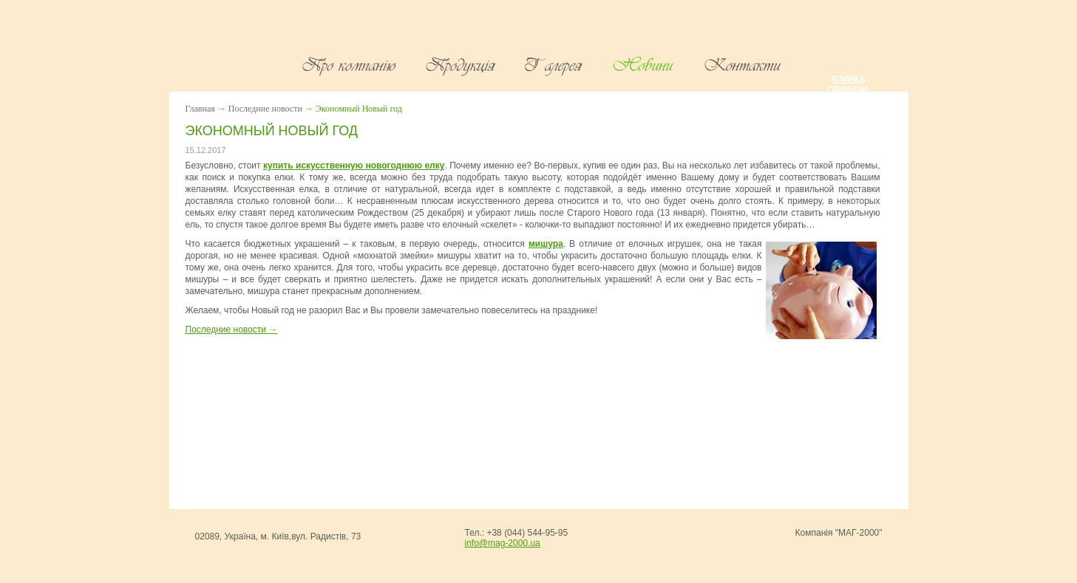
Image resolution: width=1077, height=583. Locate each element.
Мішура (848, 99)
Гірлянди (847, 89)
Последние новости (265, 108)
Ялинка (848, 79)
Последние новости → (232, 329)
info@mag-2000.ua (502, 543)
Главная (200, 108)
